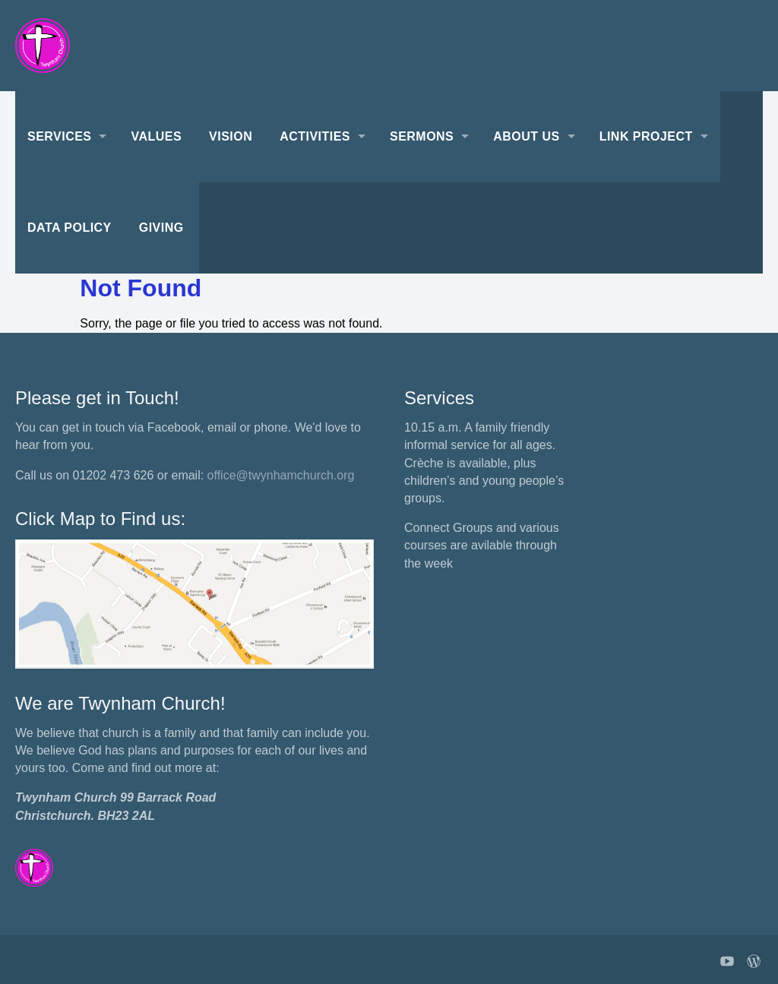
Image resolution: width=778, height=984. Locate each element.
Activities (315, 136)
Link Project (646, 136)
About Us (526, 136)
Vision (230, 136)
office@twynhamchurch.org (281, 475)
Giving (161, 227)
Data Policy (69, 227)
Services (59, 136)
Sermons (422, 136)
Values (156, 136)
